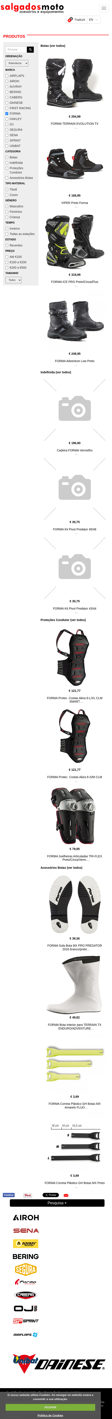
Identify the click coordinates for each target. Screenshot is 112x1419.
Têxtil (11, 189)
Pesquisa (57, 1203)
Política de (50, 1415)
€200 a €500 (15, 267)
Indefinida (14, 162)
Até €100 (13, 257)
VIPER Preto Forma (74, 203)
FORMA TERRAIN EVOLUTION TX (74, 123)
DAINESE (14, 102)
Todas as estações (20, 234)
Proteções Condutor (14, 170)
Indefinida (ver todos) (56, 372)
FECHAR (50, 1407)
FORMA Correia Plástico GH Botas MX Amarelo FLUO (75, 1105)
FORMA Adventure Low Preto (75, 361)
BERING (13, 92)
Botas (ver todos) (53, 45)
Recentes (13, 245)
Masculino (14, 206)
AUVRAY (13, 86)
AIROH (12, 81)
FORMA (13, 113)
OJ (9, 124)
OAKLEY (13, 119)
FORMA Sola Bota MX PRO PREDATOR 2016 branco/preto (74, 947)
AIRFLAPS (14, 75)
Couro (11, 195)
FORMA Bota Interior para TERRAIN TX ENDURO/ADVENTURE (74, 1026)
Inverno (12, 228)
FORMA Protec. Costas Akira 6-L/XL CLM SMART (75, 699)
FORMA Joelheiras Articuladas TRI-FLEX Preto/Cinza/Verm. (74, 858)
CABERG (13, 97)
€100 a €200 (15, 262)
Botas (11, 157)
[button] (66, 1195)
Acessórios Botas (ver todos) (62, 867)
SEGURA (13, 129)
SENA (11, 135)
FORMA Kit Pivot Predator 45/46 (75, 529)
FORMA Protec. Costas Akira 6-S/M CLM (74, 777)
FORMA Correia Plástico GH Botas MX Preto (75, 1183)
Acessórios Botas (19, 178)
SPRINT (13, 140)
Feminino (13, 211)
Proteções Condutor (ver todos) (63, 620)
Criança (12, 217)
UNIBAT (12, 146)
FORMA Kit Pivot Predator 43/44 (75, 608)
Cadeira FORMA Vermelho (74, 450)
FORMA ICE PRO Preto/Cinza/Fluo (74, 282)
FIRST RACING (18, 108)
